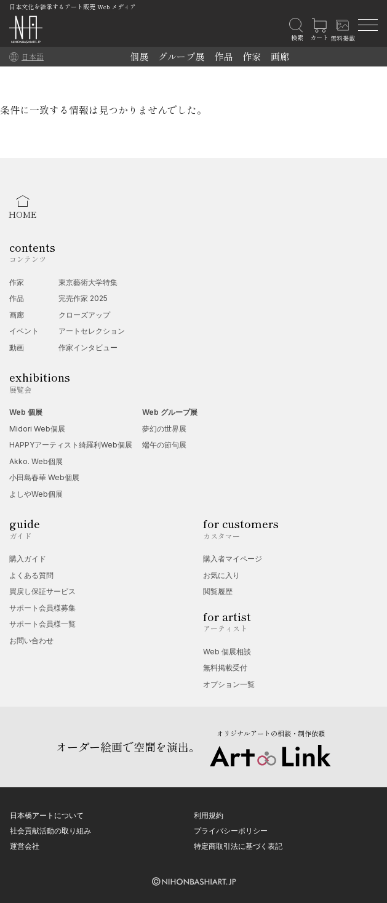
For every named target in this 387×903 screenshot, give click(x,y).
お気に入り (221, 575)
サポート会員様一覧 (42, 623)
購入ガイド (27, 558)
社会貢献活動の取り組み (50, 830)
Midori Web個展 (37, 428)
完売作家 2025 (83, 298)
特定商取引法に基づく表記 (238, 846)
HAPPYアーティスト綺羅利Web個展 (70, 444)
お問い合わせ (31, 640)
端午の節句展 (164, 444)
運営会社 (24, 846)
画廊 (280, 56)
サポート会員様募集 (42, 607)
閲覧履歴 (218, 591)
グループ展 (181, 56)
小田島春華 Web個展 (44, 477)
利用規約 (208, 815)
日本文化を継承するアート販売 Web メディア (72, 6)
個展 (139, 56)
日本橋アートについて (47, 815)
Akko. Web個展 (36, 461)
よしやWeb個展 (36, 494)
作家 (251, 56)
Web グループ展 (169, 412)
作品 (223, 56)
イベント (24, 330)
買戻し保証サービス (42, 591)
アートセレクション (91, 330)
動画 (16, 347)
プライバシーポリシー (231, 830)
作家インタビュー (88, 347)
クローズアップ (84, 314)
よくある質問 (31, 575)
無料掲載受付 (225, 667)
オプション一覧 (229, 684)
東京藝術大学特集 (88, 282)
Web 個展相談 (227, 651)
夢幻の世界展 (164, 428)
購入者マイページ (232, 558)
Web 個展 (25, 412)
